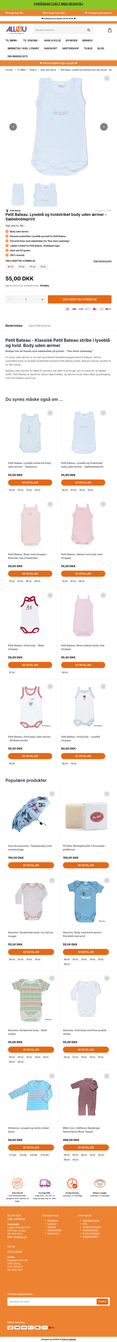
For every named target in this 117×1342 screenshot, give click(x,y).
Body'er (33, 70)
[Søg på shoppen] (89, 30)
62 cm (75, 1155)
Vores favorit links (92, 1227)
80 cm (101, 1155)
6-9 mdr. (34, 1155)
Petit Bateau (15, 210)
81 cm (37, 490)
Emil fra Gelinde (69, 1339)
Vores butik (13, 1224)
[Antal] (25, 299)
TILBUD (88, 48)
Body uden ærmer (48, 70)
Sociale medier (90, 1236)
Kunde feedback (91, 1233)
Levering (52, 1223)
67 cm (20, 490)
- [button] (9, 299)
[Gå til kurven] (108, 30)
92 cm (75, 1160)
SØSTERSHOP (70, 48)
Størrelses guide (91, 1220)
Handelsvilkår (54, 1230)
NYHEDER (72, 40)
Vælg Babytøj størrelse (80, 299)
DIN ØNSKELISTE (18, 56)
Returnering (53, 1233)
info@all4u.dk (20, 1237)
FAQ (85, 1223)
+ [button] (42, 299)
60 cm (12, 490)
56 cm (66, 1155)
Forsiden (9, 70)
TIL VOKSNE (31, 40)
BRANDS (87, 40)
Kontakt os (53, 1220)
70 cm (29, 959)
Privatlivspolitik (90, 1230)
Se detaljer (30, 482)
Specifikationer (40, 325)
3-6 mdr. (23, 1155)
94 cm (37, 581)
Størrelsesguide (102, 261)
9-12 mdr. (45, 1155)
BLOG (101, 48)
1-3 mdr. (12, 1155)
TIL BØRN (11, 40)
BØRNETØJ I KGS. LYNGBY (23, 48)
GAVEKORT (50, 48)
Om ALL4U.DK (14, 1251)
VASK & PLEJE (52, 40)
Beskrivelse (14, 325)
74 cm (29, 490)
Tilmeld (102, 1301)
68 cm (84, 1155)
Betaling (52, 1227)
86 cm (29, 581)
